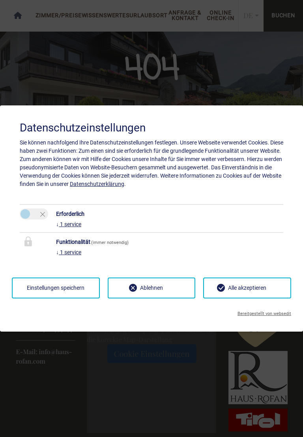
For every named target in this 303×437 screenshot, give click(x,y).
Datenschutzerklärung (97, 184)
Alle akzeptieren (247, 288)
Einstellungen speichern (55, 288)
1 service (68, 224)
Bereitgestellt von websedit (264, 313)
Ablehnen (151, 288)
